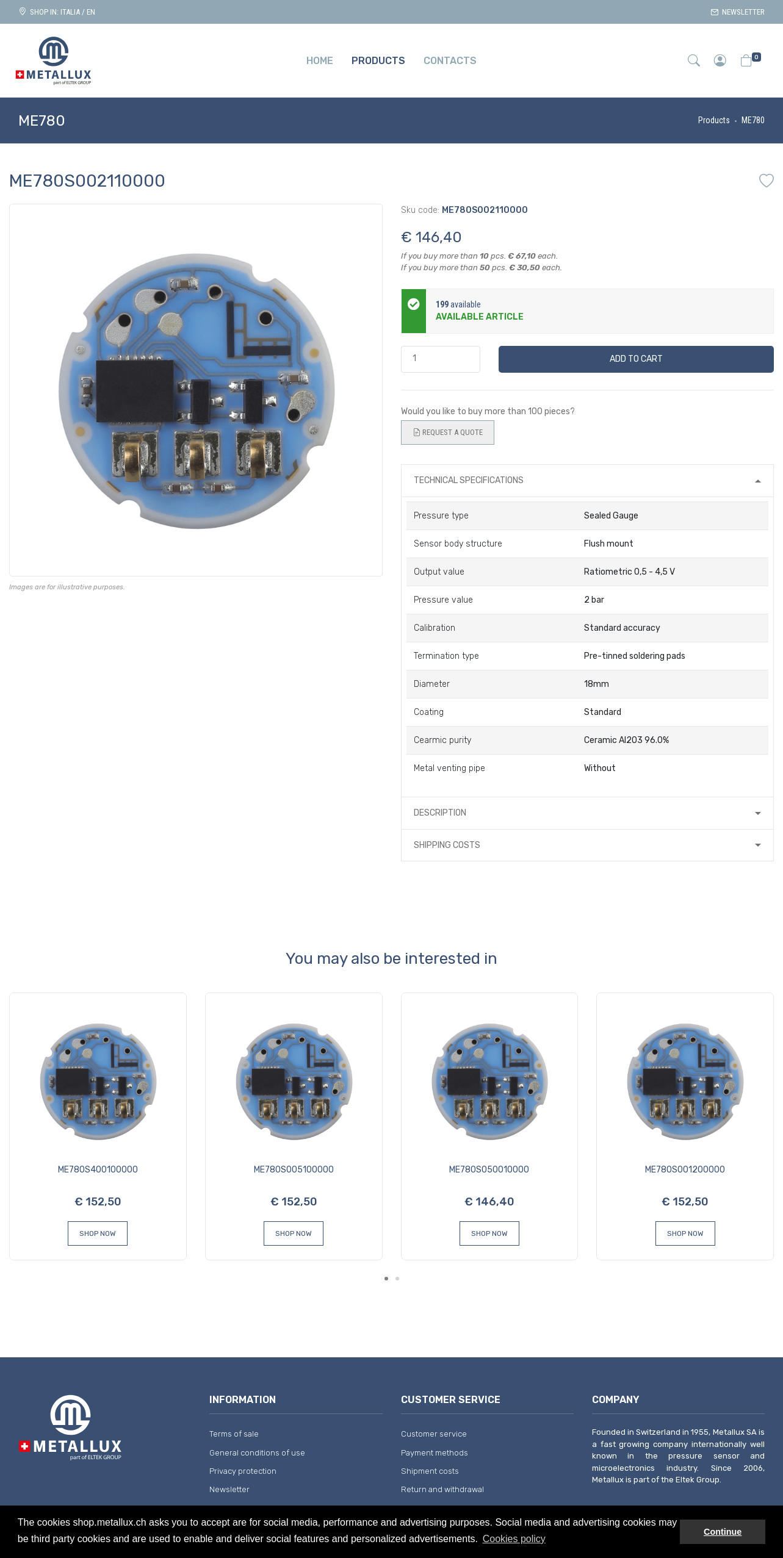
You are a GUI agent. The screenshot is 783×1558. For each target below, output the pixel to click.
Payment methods (434, 1452)
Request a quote (448, 432)
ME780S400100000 (98, 1170)
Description (440, 813)
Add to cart (636, 359)
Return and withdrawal (442, 1489)
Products (714, 120)
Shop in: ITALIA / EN (56, 11)
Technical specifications (469, 480)
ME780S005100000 (294, 1170)
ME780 (753, 120)
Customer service (434, 1433)
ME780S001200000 (685, 1170)
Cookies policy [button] (514, 1539)
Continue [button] (723, 1532)
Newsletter (737, 11)
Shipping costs (447, 845)
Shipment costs (430, 1471)
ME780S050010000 (489, 1170)
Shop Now (97, 1233)
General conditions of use (257, 1452)
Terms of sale (234, 1433)
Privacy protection (242, 1471)
